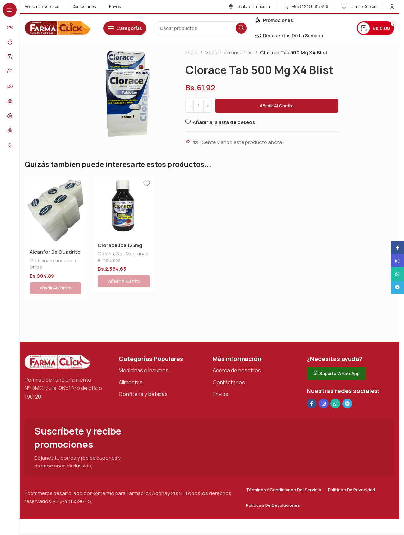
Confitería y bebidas (143, 378)
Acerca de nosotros (237, 354)
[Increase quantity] (207, 106)
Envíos (220, 378)
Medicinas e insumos (229, 52)
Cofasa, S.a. (110, 253)
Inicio (191, 52)
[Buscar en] (200, 28)
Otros (36, 267)
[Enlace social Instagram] (324, 388)
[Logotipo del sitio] (57, 27)
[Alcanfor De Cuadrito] (55, 210)
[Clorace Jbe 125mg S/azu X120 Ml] (124, 207)
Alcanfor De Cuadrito (55, 251)
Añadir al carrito (277, 106)
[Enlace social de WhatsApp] (335, 388)
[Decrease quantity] (189, 106)
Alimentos (131, 366)
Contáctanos (229, 366)
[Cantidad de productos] (198, 106)
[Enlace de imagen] (57, 345)
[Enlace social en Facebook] (312, 388)
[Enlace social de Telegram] (347, 388)
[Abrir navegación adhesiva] (125, 28)
